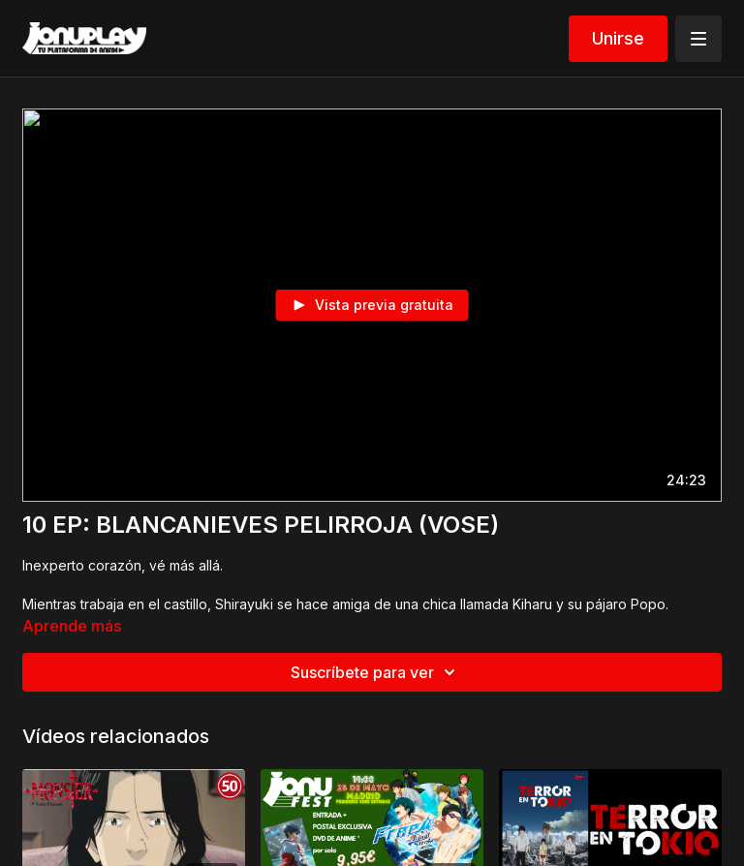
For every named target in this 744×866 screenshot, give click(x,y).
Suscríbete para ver (376, 672)
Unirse (618, 38)
